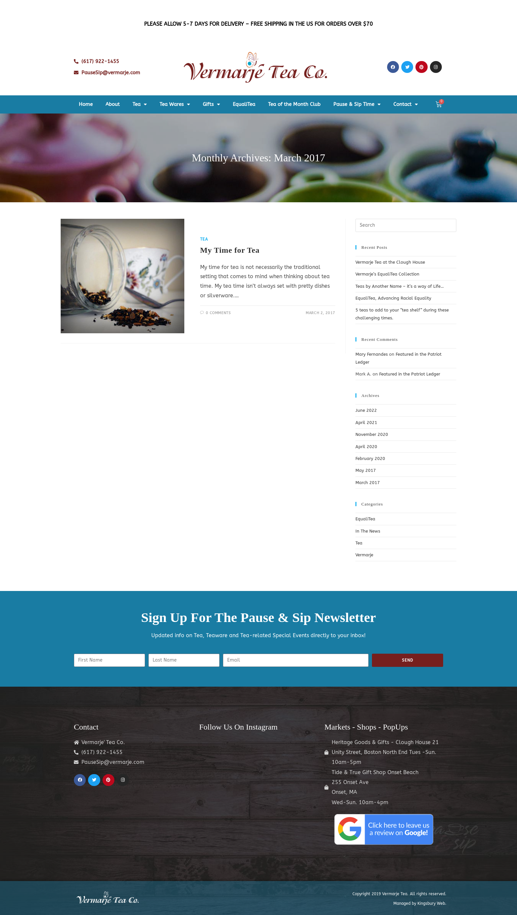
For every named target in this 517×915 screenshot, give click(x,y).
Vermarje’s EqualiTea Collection (387, 274)
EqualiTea (244, 104)
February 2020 (370, 458)
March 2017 (367, 482)
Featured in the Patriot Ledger (409, 374)
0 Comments (218, 313)
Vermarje (364, 554)
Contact (405, 104)
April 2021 (366, 422)
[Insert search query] (405, 225)
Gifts (211, 104)
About (113, 104)
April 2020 (366, 446)
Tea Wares (175, 104)
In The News (367, 531)
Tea (140, 104)
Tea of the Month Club (294, 104)
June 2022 (366, 410)
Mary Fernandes (371, 354)
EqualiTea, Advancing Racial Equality (393, 298)
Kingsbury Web (431, 903)
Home (86, 104)
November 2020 (371, 434)
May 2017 (365, 470)
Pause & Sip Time (356, 104)
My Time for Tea (229, 250)
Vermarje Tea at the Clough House (390, 262)
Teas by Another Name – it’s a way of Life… (399, 286)
